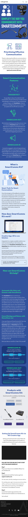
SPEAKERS (18, 400)
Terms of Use (12, 515)
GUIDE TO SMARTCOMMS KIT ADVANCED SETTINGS (11, 262)
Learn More (8, 423)
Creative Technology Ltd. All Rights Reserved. (13, 514)
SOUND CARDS (10, 404)
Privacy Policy (23, 514)
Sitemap (16, 515)
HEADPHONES (10, 400)
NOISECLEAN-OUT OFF (8, 382)
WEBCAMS (18, 404)
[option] (8, 417)
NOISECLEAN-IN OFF (9, 361)
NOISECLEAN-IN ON (19, 361)
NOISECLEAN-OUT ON (20, 382)
